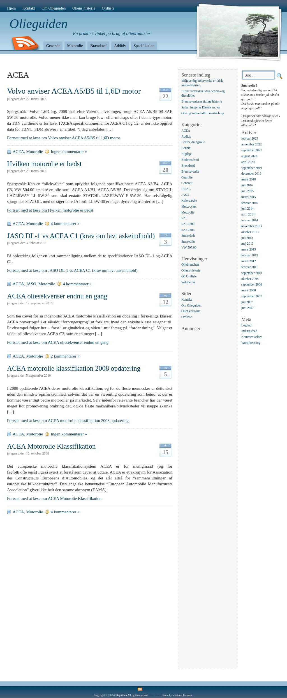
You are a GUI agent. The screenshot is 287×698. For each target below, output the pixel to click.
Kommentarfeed (251, 337)
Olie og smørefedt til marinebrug (202, 113)
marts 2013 (248, 250)
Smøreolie (188, 242)
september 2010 (251, 273)
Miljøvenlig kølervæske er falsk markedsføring (202, 83)
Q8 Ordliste (188, 276)
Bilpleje (186, 154)
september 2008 (251, 285)
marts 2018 (248, 180)
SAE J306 (188, 230)
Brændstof (98, 46)
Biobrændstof (190, 160)
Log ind (246, 325)
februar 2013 (249, 255)
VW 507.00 (188, 247)
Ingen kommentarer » (69, 151)
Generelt (53, 46)
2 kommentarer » (65, 356)
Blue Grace (155, 695)
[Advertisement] (203, 416)
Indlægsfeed (249, 331)
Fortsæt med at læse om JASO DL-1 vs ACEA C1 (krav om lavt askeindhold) (72, 270)
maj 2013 (247, 244)
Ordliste (108, 8)
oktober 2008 (250, 279)
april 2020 (247, 162)
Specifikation (144, 46)
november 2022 (251, 144)
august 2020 (249, 156)
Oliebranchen (190, 265)
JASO (31, 284)
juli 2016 (247, 185)
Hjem (11, 8)
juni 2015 (247, 191)
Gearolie (187, 177)
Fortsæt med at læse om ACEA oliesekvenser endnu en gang (57, 342)
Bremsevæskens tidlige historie (201, 102)
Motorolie (75, 46)
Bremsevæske (190, 171)
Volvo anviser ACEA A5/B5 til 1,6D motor (74, 91)
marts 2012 (248, 261)
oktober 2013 (250, 232)
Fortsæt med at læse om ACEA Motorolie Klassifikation (54, 498)
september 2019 (251, 168)
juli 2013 (247, 238)
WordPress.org (250, 343)
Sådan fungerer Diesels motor (200, 107)
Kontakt (28, 8)
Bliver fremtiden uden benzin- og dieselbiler (203, 94)
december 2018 (251, 174)
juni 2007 (247, 308)
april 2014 (247, 215)
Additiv (120, 46)
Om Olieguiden (53, 8)
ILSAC (186, 189)
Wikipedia (188, 282)
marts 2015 (248, 197)
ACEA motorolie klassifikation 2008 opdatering (73, 368)
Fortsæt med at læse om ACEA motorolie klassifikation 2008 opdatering (68, 420)
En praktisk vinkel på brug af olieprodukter (112, 33)
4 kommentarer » (65, 223)
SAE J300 (188, 224)
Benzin (186, 148)
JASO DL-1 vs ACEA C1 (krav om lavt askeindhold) (81, 236)
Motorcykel (188, 206)
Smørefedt (188, 236)
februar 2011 (249, 267)
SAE (184, 218)
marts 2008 (248, 291)
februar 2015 (249, 203)
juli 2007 (247, 302)
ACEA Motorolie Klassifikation (51, 446)
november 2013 (251, 226)
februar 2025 (249, 139)
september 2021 (251, 150)
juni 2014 (247, 209)
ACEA (18, 151)
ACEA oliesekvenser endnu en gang (57, 296)
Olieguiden (39, 23)
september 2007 (251, 296)
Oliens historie (83, 8)
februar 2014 (249, 220)
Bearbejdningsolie (193, 142)
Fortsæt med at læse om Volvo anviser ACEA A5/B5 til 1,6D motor (63, 138)
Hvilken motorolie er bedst (44, 164)
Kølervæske (189, 201)
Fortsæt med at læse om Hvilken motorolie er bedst (50, 210)
